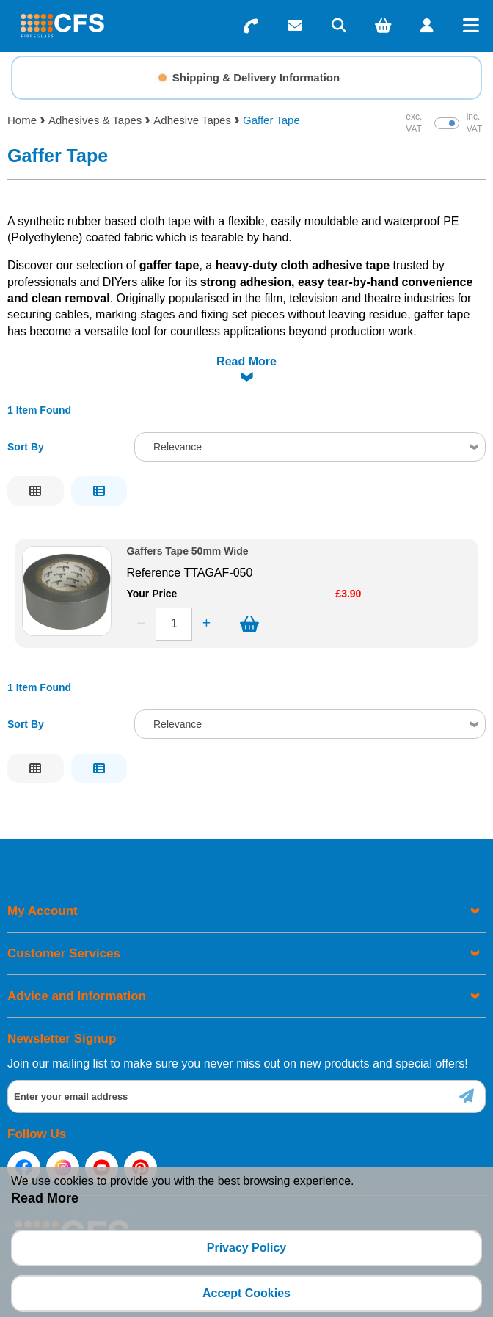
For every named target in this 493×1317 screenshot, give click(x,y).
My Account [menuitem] (42, 911)
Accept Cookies (246, 1293)
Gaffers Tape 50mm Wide (187, 551)
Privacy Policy (247, 1247)
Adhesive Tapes (192, 120)
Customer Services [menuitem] (63, 953)
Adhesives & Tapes (95, 120)
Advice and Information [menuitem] (76, 996)
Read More (246, 361)
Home (22, 120)
